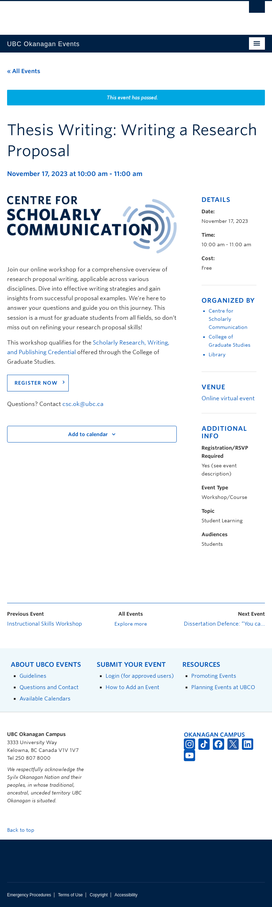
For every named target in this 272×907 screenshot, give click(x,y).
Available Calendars (44, 699)
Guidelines (32, 676)
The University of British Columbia (116, 14)
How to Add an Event (132, 687)
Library (217, 354)
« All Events (23, 71)
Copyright (99, 894)
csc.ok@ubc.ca (82, 404)
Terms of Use (70, 894)
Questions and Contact (49, 687)
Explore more (130, 624)
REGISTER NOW (36, 383)
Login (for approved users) (140, 676)
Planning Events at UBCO (223, 687)
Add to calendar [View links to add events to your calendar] (88, 434)
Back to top (24, 830)
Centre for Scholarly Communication (228, 319)
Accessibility (125, 894)
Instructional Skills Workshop (44, 624)
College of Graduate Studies (229, 341)
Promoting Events (213, 676)
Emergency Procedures (29, 894)
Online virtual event (228, 398)
